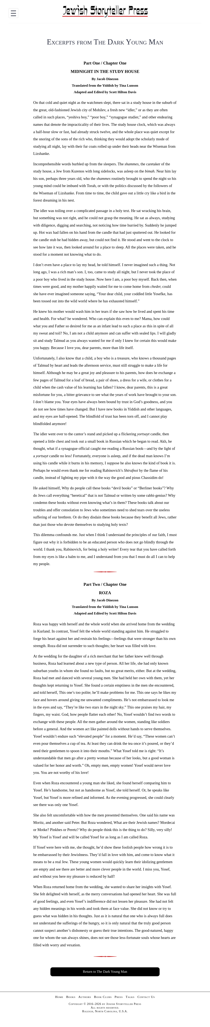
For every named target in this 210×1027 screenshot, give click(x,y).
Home (59, 997)
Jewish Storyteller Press (123, 1003)
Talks (130, 997)
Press (119, 997)
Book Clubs (103, 997)
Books (70, 997)
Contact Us (146, 997)
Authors (84, 997)
